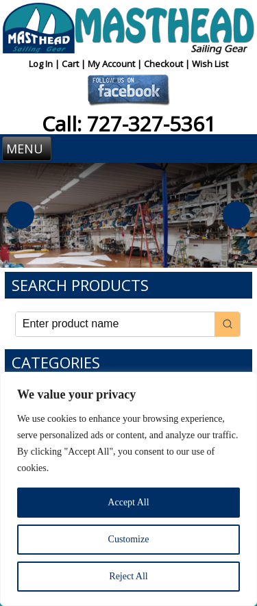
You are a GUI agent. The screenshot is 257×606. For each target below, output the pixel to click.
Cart (71, 64)
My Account (112, 64)
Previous (20, 215)
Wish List (210, 64)
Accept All (128, 502)
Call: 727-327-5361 (129, 124)
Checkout (164, 64)
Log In (42, 64)
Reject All (128, 576)
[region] (128, 489)
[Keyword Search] (115, 324)
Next (236, 215)
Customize (128, 539)
